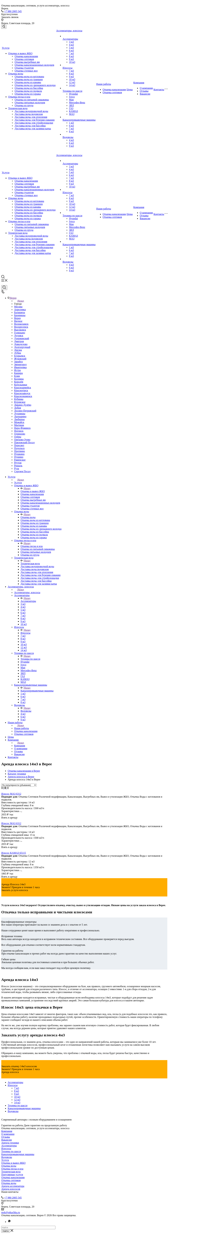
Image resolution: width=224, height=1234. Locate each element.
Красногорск (21, 390)
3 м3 (71, 41)
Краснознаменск (23, 396)
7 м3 (71, 53)
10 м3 (72, 62)
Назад (19, 300)
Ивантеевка (20, 367)
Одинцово (19, 433)
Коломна (19, 379)
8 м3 (71, 56)
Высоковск (20, 329)
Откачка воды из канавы (28, 82)
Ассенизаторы (70, 39)
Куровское (19, 402)
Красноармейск (22, 387)
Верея (17, 318)
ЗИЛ (71, 105)
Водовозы (68, 137)
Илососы (67, 67)
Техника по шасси (72, 91)
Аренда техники (10, 1142)
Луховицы (19, 413)
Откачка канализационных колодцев (34, 65)
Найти (6, 1231)
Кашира (18, 373)
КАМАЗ (73, 111)
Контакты (159, 89)
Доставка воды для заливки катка (33, 128)
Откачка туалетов (24, 67)
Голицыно (19, 332)
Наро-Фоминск (22, 428)
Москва (18, 306)
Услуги (5, 48)
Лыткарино (20, 416)
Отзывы (144, 91)
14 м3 (72, 85)
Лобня (17, 407)
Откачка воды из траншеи (29, 79)
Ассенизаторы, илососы (69, 30)
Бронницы (19, 315)
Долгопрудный (22, 347)
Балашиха (19, 312)
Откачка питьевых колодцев (30, 102)
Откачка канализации (26, 56)
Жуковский (20, 358)
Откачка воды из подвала (28, 91)
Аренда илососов (10, 1189)
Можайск (19, 422)
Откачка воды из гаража (28, 93)
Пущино (18, 457)
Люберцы (19, 419)
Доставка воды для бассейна (30, 125)
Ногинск (18, 431)
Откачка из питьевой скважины (32, 99)
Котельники (20, 384)
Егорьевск (19, 355)
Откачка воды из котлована (29, 76)
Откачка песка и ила (19, 96)
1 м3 (71, 122)
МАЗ (71, 114)
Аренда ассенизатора (12, 1186)
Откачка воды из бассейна (29, 88)
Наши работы (103, 84)
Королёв (18, 381)
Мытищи (19, 425)
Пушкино (19, 454)
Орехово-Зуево (22, 439)
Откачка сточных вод (26, 70)
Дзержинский (21, 338)
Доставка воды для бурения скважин (35, 120)
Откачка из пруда (24, 105)
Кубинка (18, 399)
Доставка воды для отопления (31, 117)
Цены (130, 89)
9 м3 (71, 59)
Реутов (18, 462)
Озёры (17, 436)
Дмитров (19, 341)
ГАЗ (71, 108)
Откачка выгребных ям (27, 62)
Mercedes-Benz (77, 102)
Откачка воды (15, 73)
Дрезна (18, 350)
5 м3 (71, 47)
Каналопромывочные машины (79, 120)
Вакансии (145, 93)
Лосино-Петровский (25, 410)
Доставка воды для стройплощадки (34, 122)
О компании (146, 88)
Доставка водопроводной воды (31, 111)
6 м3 (71, 50)
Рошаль (18, 465)
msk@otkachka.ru (10, 1212)
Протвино (19, 451)
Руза (16, 468)
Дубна (17, 352)
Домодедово (20, 344)
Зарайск (18, 361)
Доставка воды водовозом (29, 114)
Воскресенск (21, 326)
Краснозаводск (22, 393)
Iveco (72, 96)
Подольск (19, 448)
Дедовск (18, 335)
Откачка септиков (24, 59)
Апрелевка (20, 309)
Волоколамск (21, 324)
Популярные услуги (12, 1174)
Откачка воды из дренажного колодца (35, 85)
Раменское (20, 459)
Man (71, 99)
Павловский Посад (24, 442)
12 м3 (72, 82)
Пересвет (19, 445)
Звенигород (20, 364)
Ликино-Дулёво (22, 405)
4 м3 (71, 44)
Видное (18, 321)
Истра (17, 370)
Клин (17, 376)
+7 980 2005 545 (13, 11)
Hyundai (73, 93)
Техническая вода (17, 108)
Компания (138, 82)
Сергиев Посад (22, 471)
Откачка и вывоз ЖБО (20, 53)
